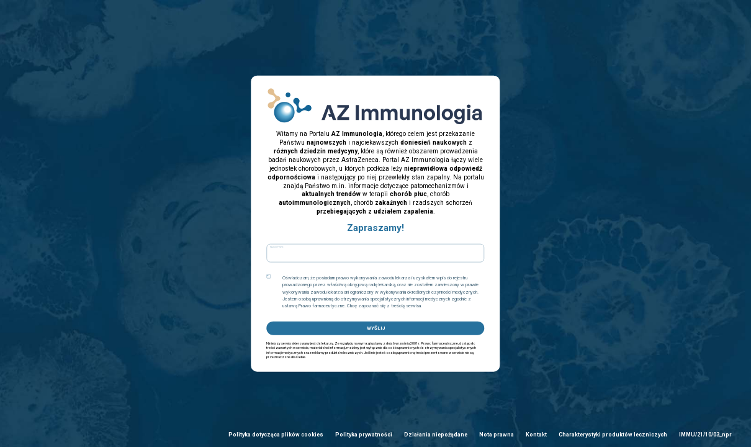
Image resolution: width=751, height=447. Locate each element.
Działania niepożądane (435, 434)
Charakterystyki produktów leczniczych (613, 434)
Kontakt (536, 434)
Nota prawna (496, 434)
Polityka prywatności (363, 434)
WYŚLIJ (375, 326)
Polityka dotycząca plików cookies (275, 434)
